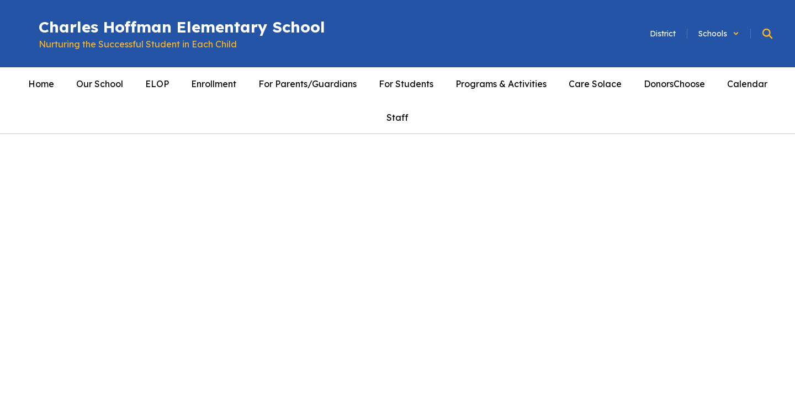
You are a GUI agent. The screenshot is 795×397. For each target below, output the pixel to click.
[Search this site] (767, 33)
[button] (718, 34)
